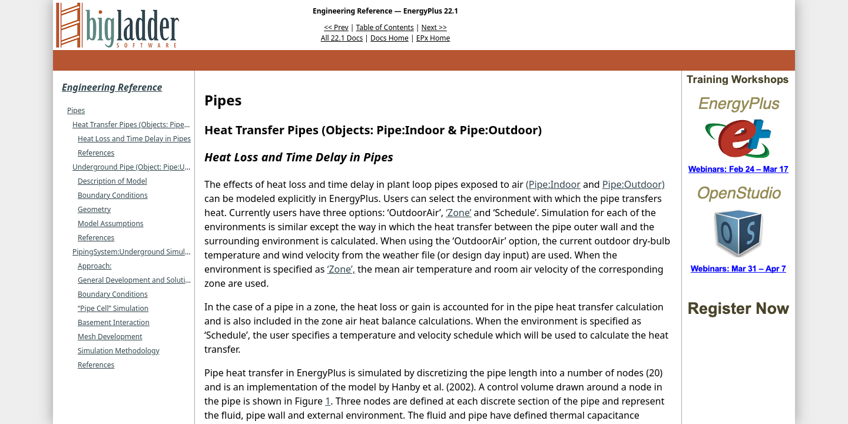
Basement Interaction (114, 322)
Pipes (76, 110)
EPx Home (433, 38)
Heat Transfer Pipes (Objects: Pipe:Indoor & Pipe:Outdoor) (168, 125)
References (96, 153)
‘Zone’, (341, 269)
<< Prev (336, 27)
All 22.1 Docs (342, 38)
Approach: (95, 266)
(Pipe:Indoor (553, 184)
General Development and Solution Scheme (150, 280)
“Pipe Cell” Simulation (113, 308)
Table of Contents (385, 27)
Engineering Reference (112, 87)
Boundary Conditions (113, 195)
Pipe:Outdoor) (633, 184)
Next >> (434, 27)
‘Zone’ (458, 212)
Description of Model (112, 181)
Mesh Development (110, 337)
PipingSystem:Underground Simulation (137, 252)
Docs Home (389, 38)
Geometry (94, 209)
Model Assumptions (111, 223)
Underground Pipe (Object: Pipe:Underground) (149, 167)
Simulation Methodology (119, 351)
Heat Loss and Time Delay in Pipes (134, 139)
